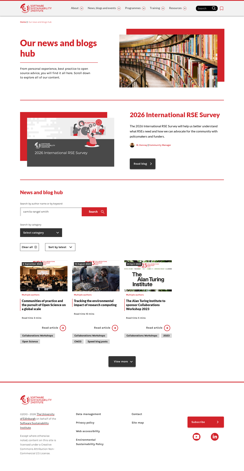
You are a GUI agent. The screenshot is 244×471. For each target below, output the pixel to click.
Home (23, 22)
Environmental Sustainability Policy (89, 442)
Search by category (30, 224)
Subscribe (198, 422)
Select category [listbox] (41, 232)
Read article (54, 328)
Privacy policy (85, 422)
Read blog (140, 163)
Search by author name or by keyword (41, 203)
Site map (138, 422)
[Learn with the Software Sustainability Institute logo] (36, 8)
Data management (88, 414)
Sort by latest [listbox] (60, 247)
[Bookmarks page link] (221, 8)
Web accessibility (88, 431)
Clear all (29, 247)
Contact (137, 414)
